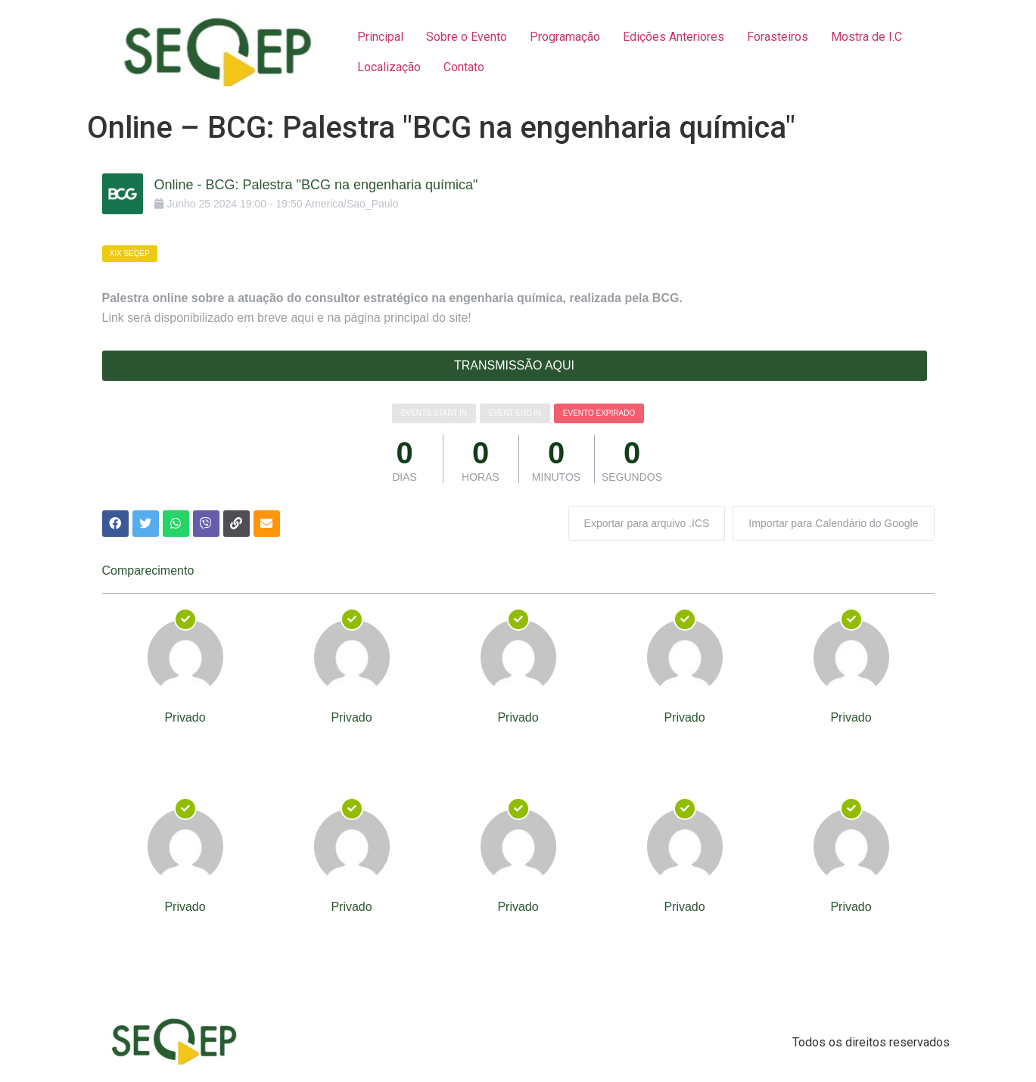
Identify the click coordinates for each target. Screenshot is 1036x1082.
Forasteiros (777, 37)
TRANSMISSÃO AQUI (514, 365)
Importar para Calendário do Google (833, 523)
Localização (389, 67)
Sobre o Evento (466, 37)
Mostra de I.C (866, 37)
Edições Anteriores (673, 37)
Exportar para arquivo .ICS (647, 523)
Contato (463, 67)
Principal (380, 37)
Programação (565, 37)
